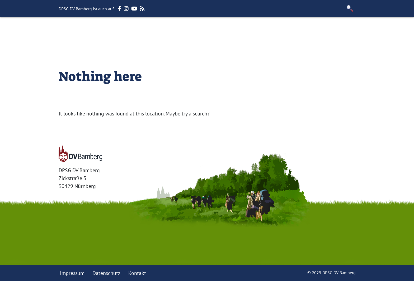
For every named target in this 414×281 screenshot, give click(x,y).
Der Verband (129, 30)
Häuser (207, 30)
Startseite (96, 30)
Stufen (158, 30)
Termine (232, 30)
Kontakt (137, 273)
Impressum (72, 273)
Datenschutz (106, 273)
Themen (182, 30)
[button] (350, 8)
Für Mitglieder (266, 30)
